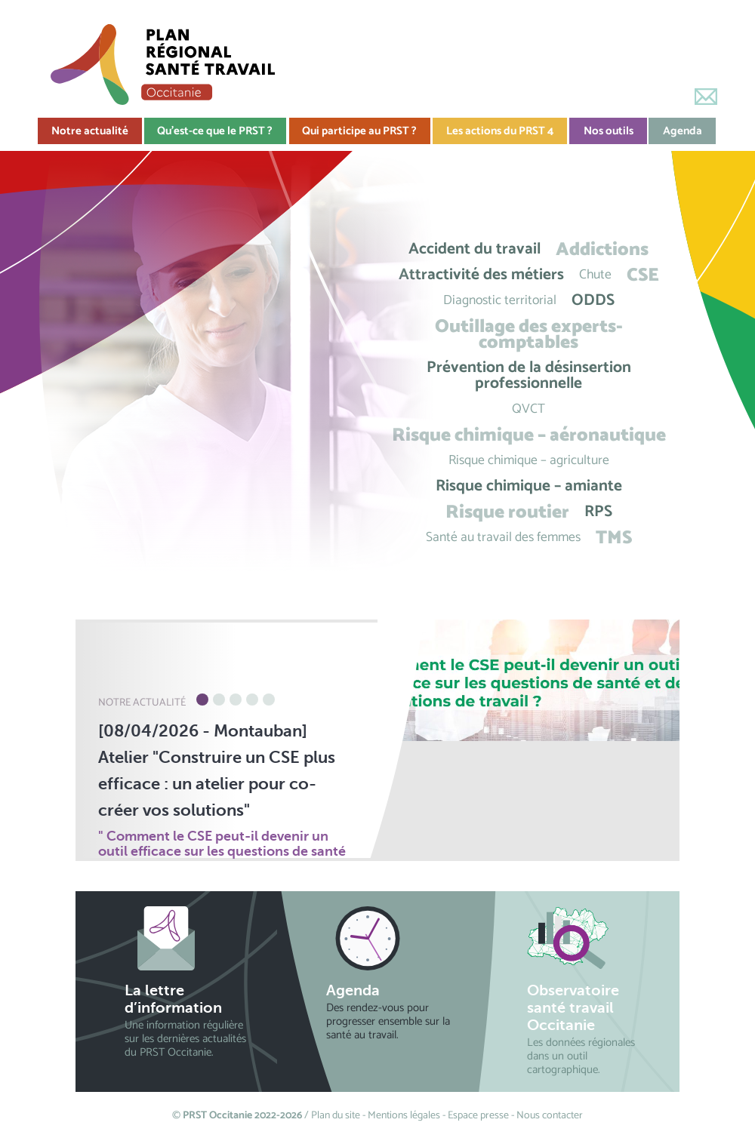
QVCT (528, 409)
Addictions (602, 249)
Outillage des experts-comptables (529, 334)
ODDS (593, 301)
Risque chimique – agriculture (528, 461)
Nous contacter (549, 1115)
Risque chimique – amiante (529, 486)
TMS (614, 538)
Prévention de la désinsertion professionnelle (529, 376)
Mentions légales (404, 1115)
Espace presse (478, 1115)
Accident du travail (474, 249)
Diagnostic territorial (499, 301)
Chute (595, 275)
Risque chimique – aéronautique (529, 435)
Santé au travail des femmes (503, 538)
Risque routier (507, 512)
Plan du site (335, 1115)
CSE (643, 275)
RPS (598, 512)
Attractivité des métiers (481, 275)
